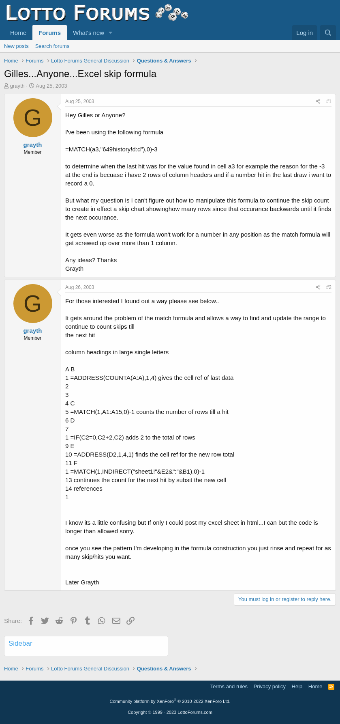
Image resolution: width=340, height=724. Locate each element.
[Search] (328, 32)
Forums (49, 32)
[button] (110, 32)
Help (297, 686)
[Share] (318, 101)
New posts (16, 46)
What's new (88, 32)
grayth (17, 86)
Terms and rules (229, 686)
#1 (328, 101)
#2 (328, 287)
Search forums (52, 46)
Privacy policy (270, 686)
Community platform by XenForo (170, 701)
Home (18, 32)
